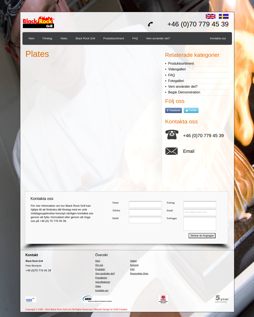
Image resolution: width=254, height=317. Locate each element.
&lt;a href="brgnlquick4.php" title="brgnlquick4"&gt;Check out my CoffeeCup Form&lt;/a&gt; (168, 215)
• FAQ (170, 75)
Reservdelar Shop (139, 273)
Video (98, 286)
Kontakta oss (101, 290)
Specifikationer (102, 282)
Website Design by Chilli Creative (110, 309)
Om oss (99, 265)
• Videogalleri (175, 69)
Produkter (100, 269)
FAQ (132, 269)
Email (188, 151)
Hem (97, 261)
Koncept (134, 265)
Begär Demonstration (184, 92)
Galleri (133, 261)
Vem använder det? (105, 273)
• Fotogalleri (174, 81)
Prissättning (101, 277)
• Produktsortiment (179, 63)
